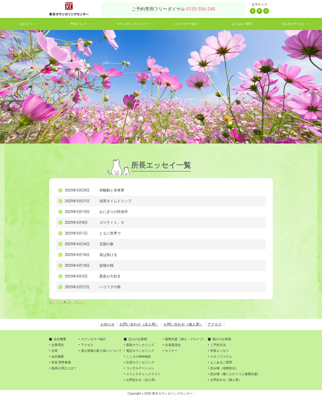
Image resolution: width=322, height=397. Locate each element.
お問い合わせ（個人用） (183, 324)
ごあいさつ (27, 24)
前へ (52, 302)
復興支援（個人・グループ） (185, 339)
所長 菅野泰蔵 (61, 362)
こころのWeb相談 (138, 356)
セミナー (171, 350)
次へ (82, 302)
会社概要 (60, 339)
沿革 (54, 350)
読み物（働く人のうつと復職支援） (235, 374)
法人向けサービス (295, 24)
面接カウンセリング (140, 345)
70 (76, 302)
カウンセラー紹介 (188, 24)
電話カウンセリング (140, 350)
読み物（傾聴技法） (224, 368)
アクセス (215, 324)
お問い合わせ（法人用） (139, 324)
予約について (80, 24)
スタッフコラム (221, 356)
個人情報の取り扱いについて (101, 350)
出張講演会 (173, 345)
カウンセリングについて (134, 24)
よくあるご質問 (241, 24)
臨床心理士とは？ (63, 368)
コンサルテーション (140, 368)
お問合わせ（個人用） (226, 380)
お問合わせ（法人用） (141, 380)
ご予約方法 (218, 345)
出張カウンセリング (140, 362)
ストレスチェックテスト (143, 374)
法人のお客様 (137, 339)
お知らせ (107, 324)
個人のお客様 (221, 339)
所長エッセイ (219, 350)
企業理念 (57, 345)
